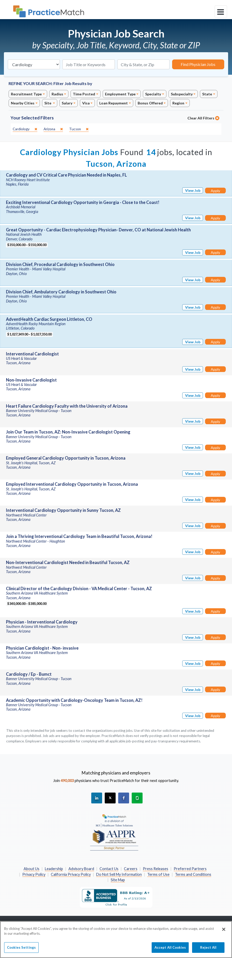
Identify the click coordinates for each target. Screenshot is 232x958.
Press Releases (155, 868)
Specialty (153, 94)
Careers (130, 868)
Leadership (54, 868)
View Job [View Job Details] (192, 190)
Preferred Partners (190, 868)
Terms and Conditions (193, 874)
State (207, 94)
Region (178, 103)
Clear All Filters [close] (203, 118)
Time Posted (84, 94)
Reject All (208, 950)
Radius (57, 94)
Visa (86, 103)
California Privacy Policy (71, 874)
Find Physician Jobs (198, 64)
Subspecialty (182, 94)
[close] (25, 129)
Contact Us (109, 868)
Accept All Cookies (170, 950)
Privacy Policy (33, 874)
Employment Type (120, 94)
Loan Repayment (113, 103)
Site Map (118, 880)
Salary (67, 103)
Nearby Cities (22, 103)
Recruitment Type (26, 94)
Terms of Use (158, 874)
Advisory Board (81, 868)
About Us (31, 868)
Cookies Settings (21, 950)
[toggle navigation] (221, 11)
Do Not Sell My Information (119, 874)
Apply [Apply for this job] (215, 190)
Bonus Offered (150, 103)
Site (48, 103)
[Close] (223, 932)
